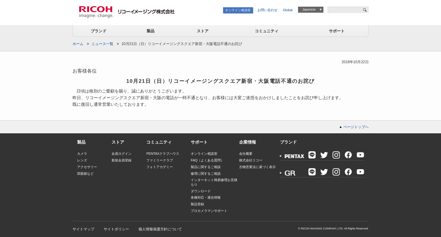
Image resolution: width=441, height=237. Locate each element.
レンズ (82, 160)
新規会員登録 (121, 160)
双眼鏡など (85, 173)
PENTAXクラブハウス (162, 153)
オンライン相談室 (238, 10)
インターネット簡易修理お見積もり (214, 182)
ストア (203, 31)
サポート (337, 31)
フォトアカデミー (159, 167)
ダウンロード (201, 191)
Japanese (308, 9)
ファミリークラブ (159, 160)
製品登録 (197, 204)
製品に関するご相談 (206, 167)
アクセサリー (87, 167)
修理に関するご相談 (206, 173)
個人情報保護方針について (160, 229)
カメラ (82, 153)
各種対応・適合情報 (206, 197)
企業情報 (247, 142)
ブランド (98, 31)
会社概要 (245, 153)
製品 (150, 31)
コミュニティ (266, 31)
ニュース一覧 (102, 44)
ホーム (78, 44)
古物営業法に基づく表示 (257, 167)
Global (288, 10)
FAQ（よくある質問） (207, 160)
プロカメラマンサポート (209, 211)
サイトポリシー (116, 229)
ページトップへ (356, 127)
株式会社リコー (250, 160)
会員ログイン (121, 153)
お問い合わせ (267, 10)
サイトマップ (83, 229)
